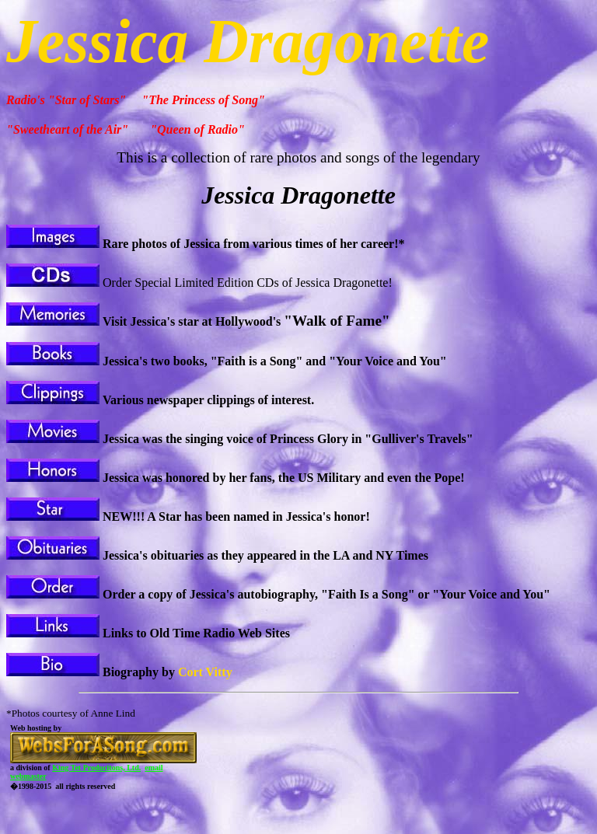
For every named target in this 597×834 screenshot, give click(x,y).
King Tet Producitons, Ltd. (96, 767)
